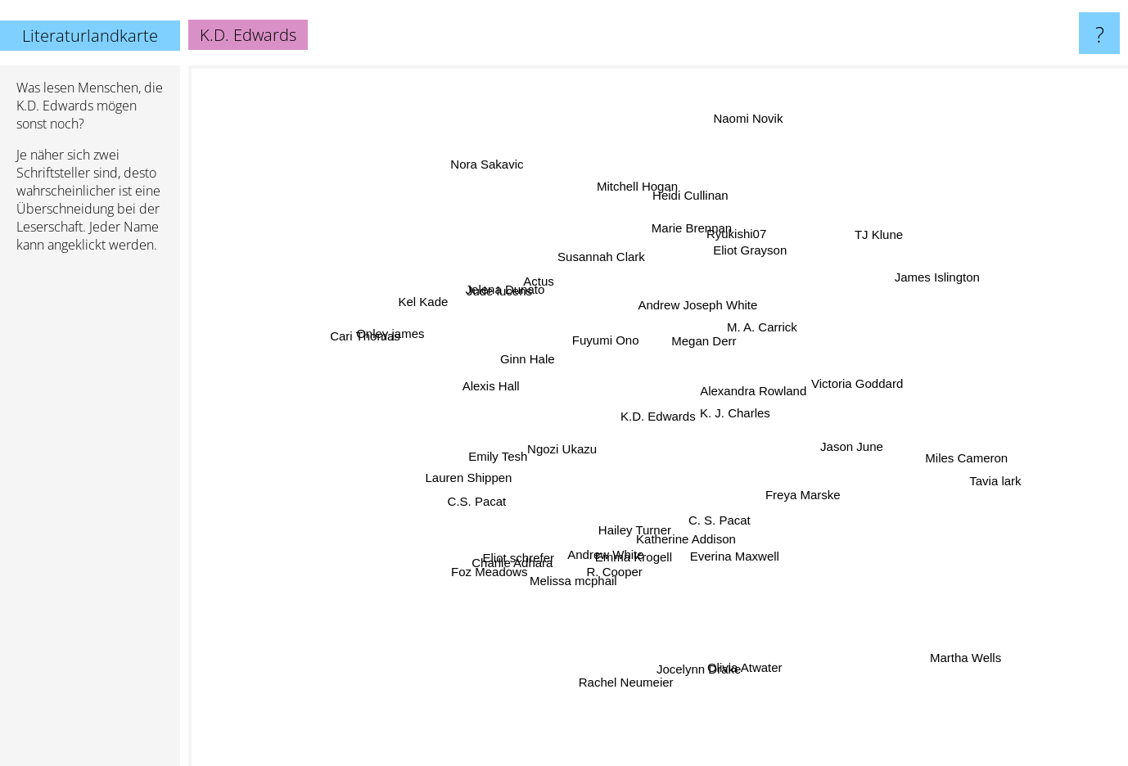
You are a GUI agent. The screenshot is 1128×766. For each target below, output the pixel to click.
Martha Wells (994, 676)
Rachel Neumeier (609, 682)
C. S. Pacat (728, 555)
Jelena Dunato (512, 286)
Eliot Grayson (773, 255)
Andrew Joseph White (694, 303)
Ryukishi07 (725, 259)
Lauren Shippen (470, 468)
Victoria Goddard (876, 374)
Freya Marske (822, 513)
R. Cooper (615, 568)
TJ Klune (907, 208)
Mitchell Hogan (622, 191)
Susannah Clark (606, 267)
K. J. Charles (753, 396)
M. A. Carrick (762, 324)
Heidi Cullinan (703, 194)
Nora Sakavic (474, 146)
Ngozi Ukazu (576, 443)
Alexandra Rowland (739, 362)
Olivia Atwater (732, 672)
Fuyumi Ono (607, 347)
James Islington (915, 291)
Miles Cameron (939, 466)
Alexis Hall (451, 390)
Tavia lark (1010, 470)
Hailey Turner (645, 526)
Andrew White (600, 547)
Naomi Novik (740, 94)
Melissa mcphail (574, 581)
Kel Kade (433, 315)
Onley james (397, 347)
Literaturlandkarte (90, 36)
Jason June (841, 446)
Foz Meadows (482, 563)
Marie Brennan (672, 243)
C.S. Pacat (451, 532)
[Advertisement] (90, 516)
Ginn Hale (521, 345)
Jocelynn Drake (701, 626)
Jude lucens (502, 307)
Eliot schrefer (544, 542)
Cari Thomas (371, 330)
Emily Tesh (496, 448)
